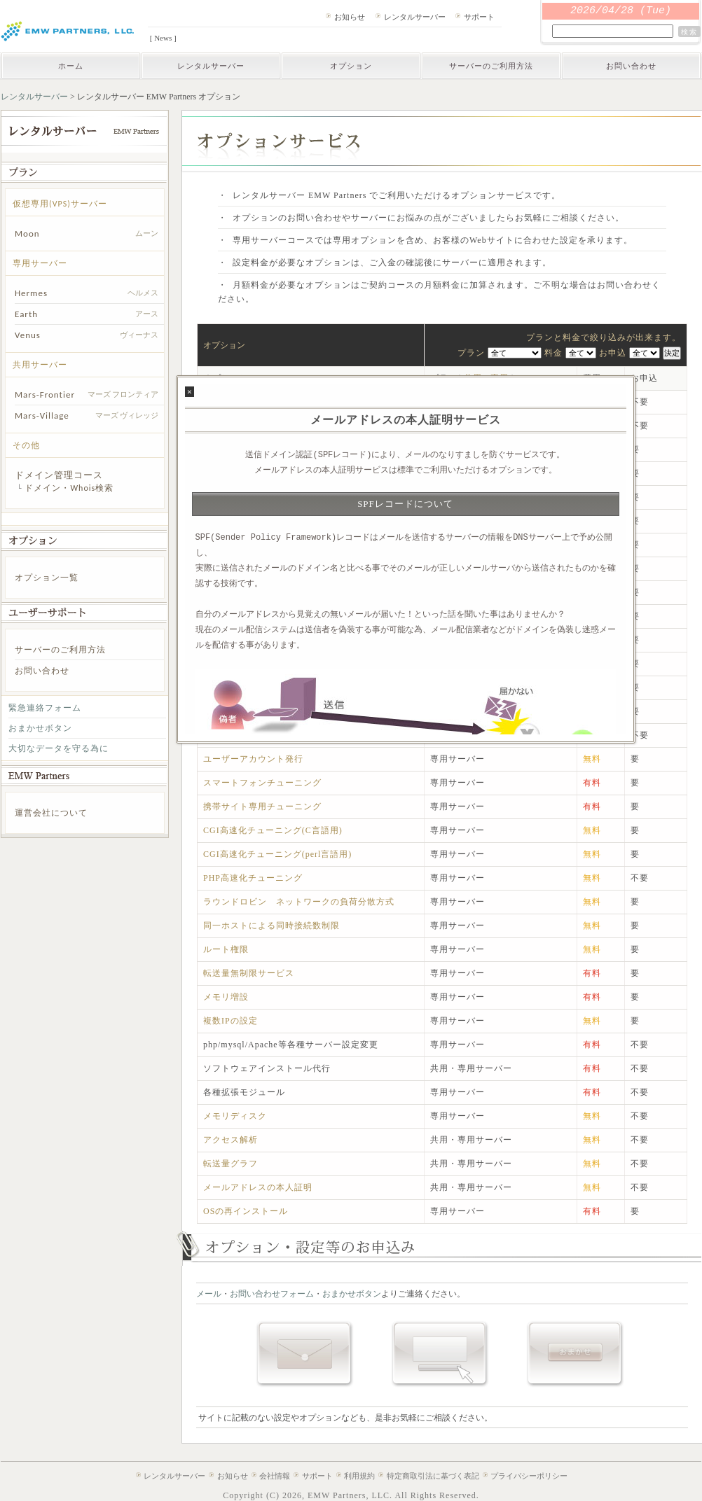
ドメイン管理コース (59, 475)
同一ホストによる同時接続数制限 (271, 925)
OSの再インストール (245, 1211)
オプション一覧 (46, 577)
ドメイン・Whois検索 (69, 488)
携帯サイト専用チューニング (262, 806)
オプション (351, 66)
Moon (27, 233)
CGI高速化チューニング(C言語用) (273, 830)
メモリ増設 (226, 997)
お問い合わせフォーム (272, 1294)
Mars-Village (42, 415)
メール (208, 1294)
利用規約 (359, 1476)
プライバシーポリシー (528, 1476)
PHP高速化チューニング (253, 878)
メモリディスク (235, 1116)
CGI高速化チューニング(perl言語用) (277, 854)
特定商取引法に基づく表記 (433, 1476)
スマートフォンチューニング (262, 783)
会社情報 (274, 1476)
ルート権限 (226, 949)
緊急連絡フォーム (44, 708)
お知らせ (349, 17)
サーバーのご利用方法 (491, 66)
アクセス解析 (230, 1140)
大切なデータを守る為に (58, 748)
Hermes (31, 293)
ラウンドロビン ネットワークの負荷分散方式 (298, 902)
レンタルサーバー (415, 17)
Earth (26, 314)
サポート (479, 17)
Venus (28, 335)
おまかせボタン (40, 728)
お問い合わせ (631, 66)
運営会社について (51, 813)
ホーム (70, 66)
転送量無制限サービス (248, 973)
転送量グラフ (230, 1163)
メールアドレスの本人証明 (257, 1187)
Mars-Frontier (45, 394)
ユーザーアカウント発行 (253, 759)
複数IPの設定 (230, 1021)
